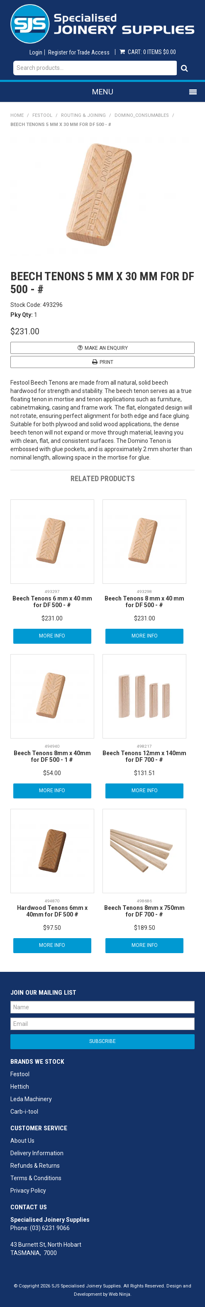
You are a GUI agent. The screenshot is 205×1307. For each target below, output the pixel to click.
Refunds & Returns (35, 1165)
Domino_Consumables (142, 115)
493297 (52, 591)
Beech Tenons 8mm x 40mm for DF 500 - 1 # (52, 756)
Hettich (19, 1086)
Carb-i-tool (24, 1111)
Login (35, 52)
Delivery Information (36, 1153)
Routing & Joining (83, 115)
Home (17, 115)
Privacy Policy (28, 1190)
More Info (52, 636)
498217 (144, 746)
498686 (144, 901)
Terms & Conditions (35, 1178)
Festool (42, 115)
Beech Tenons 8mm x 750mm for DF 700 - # (144, 910)
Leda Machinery (31, 1099)
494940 (52, 746)
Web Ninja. (120, 1294)
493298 (144, 591)
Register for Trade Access (79, 52)
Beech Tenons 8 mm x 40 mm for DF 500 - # (144, 601)
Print (106, 362)
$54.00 (52, 773)
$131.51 (144, 773)
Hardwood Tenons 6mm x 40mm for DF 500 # (52, 910)
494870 (52, 901)
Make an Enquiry (106, 348)
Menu (102, 91)
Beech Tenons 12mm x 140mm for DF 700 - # (144, 756)
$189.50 (144, 927)
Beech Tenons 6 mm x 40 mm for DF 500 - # (52, 601)
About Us (22, 1140)
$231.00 (52, 618)
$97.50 (52, 927)
